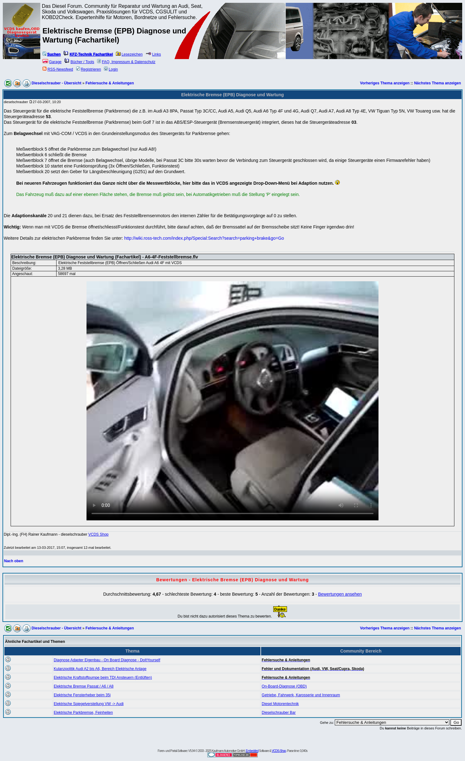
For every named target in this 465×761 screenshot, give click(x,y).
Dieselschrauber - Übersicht (56, 83)
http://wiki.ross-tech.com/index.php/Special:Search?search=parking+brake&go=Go (204, 238)
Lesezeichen (129, 54)
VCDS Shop (98, 534)
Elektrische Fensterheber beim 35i (82, 695)
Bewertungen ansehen (340, 594)
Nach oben (13, 561)
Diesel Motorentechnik (280, 704)
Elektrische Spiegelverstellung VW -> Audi (89, 704)
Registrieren (88, 69)
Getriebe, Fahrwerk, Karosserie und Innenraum (301, 695)
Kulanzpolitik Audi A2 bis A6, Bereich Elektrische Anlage (100, 669)
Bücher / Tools (79, 62)
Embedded (252, 751)
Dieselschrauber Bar (279, 712)
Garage (52, 62)
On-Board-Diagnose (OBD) (284, 686)
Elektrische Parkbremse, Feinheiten (83, 712)
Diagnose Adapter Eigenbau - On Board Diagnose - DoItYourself (107, 660)
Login (111, 69)
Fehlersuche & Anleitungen (110, 83)
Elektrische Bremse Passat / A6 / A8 (83, 686)
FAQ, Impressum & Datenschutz (126, 62)
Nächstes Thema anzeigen (437, 83)
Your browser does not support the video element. (232, 400)
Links (153, 54)
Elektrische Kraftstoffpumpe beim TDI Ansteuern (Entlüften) (103, 677)
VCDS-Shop (279, 751)
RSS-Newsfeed (57, 69)
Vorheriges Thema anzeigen (385, 83)
